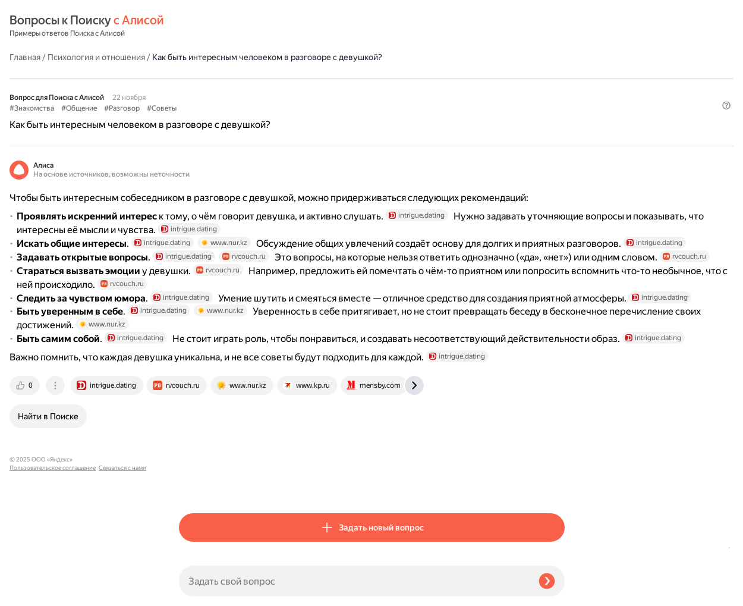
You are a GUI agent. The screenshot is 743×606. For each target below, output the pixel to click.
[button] (557, 97)
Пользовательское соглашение (53, 583)
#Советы (331, 78)
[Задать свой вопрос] (354, 581)
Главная (194, 26)
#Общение (248, 78)
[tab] (195, 483)
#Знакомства (201, 78)
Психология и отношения (265, 26)
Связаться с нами (33, 592)
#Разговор (291, 78)
